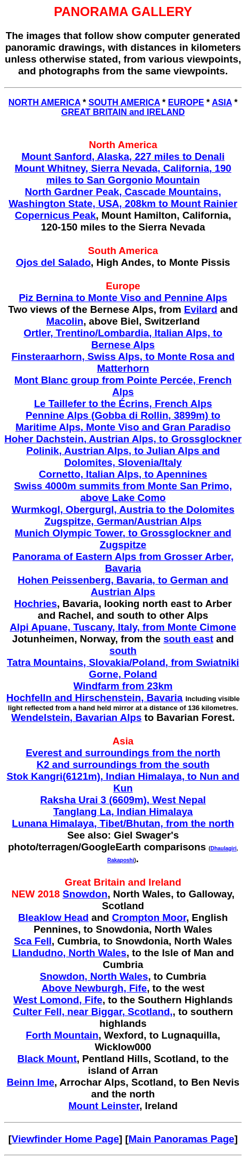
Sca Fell (33, 941)
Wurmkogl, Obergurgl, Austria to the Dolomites (123, 509)
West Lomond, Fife (57, 999)
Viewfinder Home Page (65, 1138)
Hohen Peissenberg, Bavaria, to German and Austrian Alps (123, 585)
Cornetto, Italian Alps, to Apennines (123, 474)
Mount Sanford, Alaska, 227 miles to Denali (123, 156)
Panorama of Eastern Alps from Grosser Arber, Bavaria (122, 562)
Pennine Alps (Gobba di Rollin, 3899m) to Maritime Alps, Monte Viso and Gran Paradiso (123, 421)
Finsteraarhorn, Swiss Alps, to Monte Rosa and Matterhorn (122, 362)
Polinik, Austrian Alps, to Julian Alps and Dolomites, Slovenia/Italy (123, 456)
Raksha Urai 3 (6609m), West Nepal (122, 799)
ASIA (222, 102)
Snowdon (84, 894)
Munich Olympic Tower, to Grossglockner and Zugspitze (123, 538)
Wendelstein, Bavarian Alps (76, 717)
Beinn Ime (30, 1082)
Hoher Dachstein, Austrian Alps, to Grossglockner (122, 438)
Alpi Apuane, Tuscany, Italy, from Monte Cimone (123, 627)
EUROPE (186, 102)
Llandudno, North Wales (69, 952)
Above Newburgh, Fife (94, 988)
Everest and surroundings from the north (123, 752)
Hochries (35, 603)
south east (188, 638)
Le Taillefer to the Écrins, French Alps (123, 403)
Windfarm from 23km (123, 686)
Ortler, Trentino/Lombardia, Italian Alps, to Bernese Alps (122, 338)
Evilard (200, 309)
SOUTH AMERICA (124, 102)
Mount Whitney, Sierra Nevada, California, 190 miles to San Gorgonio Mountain (122, 174)
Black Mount (47, 1058)
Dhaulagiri (223, 848)
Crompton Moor (149, 917)
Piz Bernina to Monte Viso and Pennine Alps (123, 297)
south (123, 650)
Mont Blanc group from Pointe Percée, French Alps (123, 385)
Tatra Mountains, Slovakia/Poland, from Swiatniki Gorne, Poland (123, 668)
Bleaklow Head (53, 917)
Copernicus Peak (55, 215)
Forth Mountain (62, 1035)
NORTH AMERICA (45, 102)
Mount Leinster (103, 1105)
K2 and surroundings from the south (122, 764)
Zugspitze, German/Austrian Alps (122, 521)
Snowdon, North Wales (93, 976)
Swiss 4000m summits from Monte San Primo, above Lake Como (123, 491)
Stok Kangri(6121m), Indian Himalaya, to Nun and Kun (123, 782)
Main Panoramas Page (182, 1138)
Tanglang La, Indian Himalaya (123, 811)
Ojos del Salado (53, 262)
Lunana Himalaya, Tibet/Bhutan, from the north (123, 823)
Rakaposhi (120, 860)
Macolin (65, 321)
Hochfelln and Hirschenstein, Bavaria (94, 697)
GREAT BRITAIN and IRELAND (123, 112)
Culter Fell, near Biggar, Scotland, (92, 1011)
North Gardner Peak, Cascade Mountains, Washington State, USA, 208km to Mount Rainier (123, 197)
